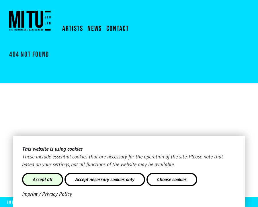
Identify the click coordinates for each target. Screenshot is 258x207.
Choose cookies (172, 179)
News (94, 28)
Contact (117, 28)
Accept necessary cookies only (104, 179)
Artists (72, 28)
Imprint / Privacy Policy (47, 194)
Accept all (42, 179)
